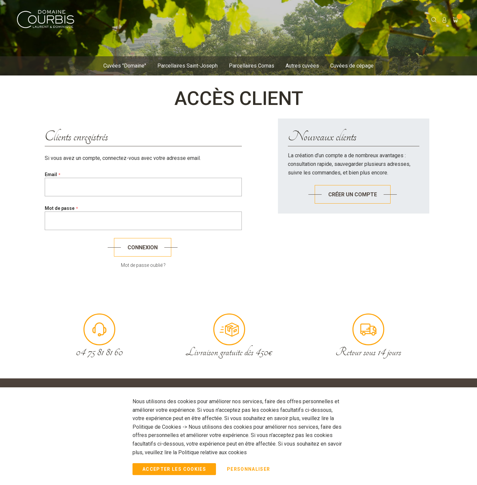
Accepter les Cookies (174, 469)
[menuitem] (125, 66)
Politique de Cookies (157, 427)
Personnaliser (248, 469)
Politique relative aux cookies (212, 452)
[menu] (233, 67)
